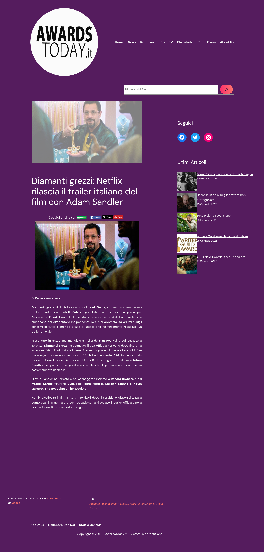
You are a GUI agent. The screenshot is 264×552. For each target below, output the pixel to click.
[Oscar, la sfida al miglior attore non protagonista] (187, 203)
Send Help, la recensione (214, 216)
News (50, 500)
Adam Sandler (98, 506)
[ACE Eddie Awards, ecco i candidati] (187, 265)
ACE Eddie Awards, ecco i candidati (221, 257)
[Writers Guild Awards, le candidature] (187, 244)
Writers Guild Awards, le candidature (222, 236)
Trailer (59, 500)
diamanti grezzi (117, 506)
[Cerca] (226, 89)
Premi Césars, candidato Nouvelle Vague (225, 174)
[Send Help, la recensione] (187, 223)
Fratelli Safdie (136, 506)
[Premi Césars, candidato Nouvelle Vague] (187, 182)
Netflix (150, 506)
